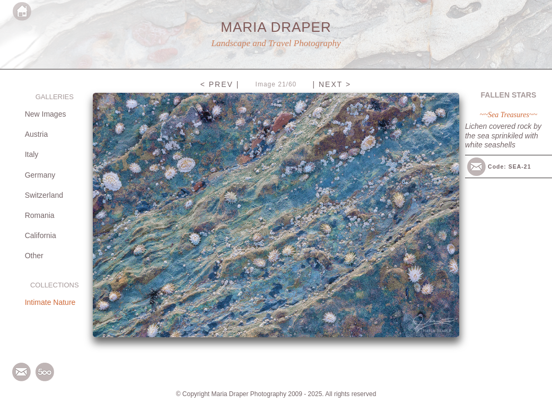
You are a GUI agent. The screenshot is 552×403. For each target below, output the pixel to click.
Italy (32, 154)
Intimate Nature (50, 302)
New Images (45, 114)
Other (34, 255)
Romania (40, 215)
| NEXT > (331, 84)
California (40, 235)
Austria (36, 134)
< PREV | (220, 84)
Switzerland (44, 195)
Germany (40, 175)
